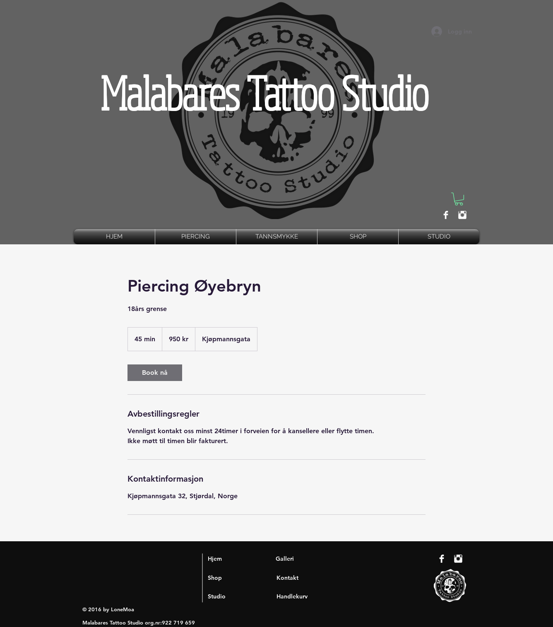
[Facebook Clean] (446, 215)
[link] (154, 372)
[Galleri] (309, 558)
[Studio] (241, 596)
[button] (458, 199)
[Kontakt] (309, 577)
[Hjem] (241, 558)
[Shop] (241, 577)
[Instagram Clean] (462, 215)
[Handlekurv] (309, 596)
